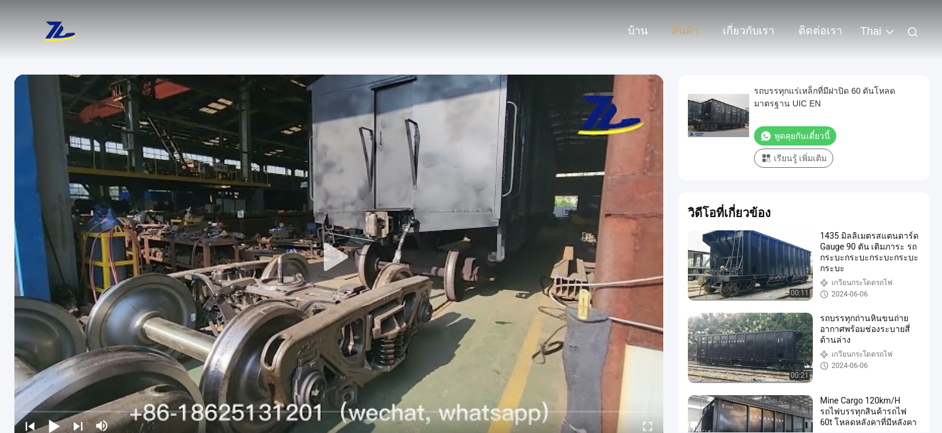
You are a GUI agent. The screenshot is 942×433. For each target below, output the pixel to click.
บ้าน (638, 31)
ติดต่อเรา (820, 31)
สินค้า (685, 31)
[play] (339, 257)
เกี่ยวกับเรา (748, 31)
